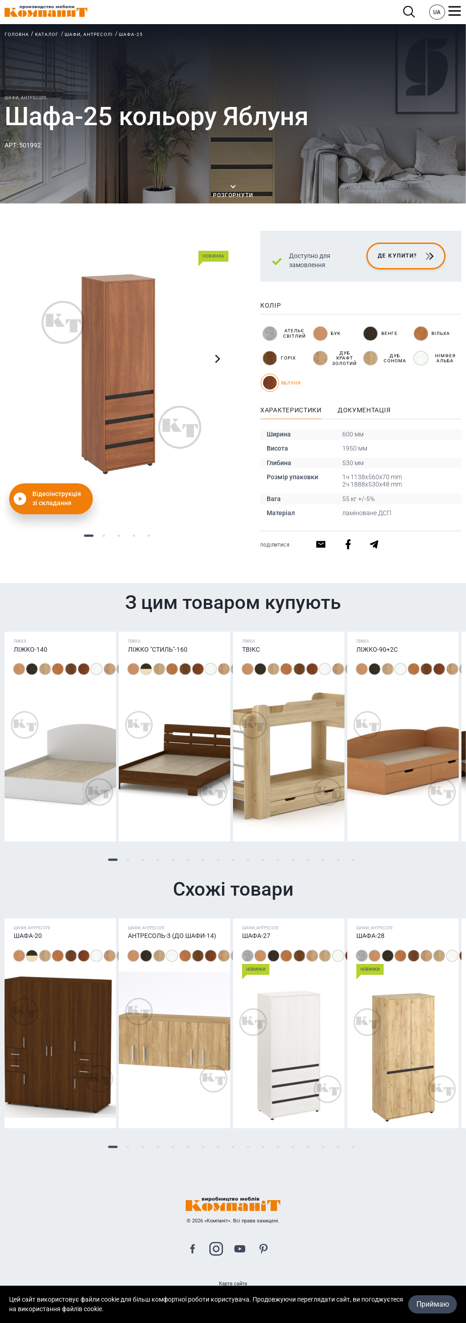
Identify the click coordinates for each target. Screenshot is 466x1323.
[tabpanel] (119, 374)
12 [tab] (278, 860)
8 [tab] (218, 860)
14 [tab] (308, 860)
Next (217, 359)
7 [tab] (203, 860)
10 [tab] (248, 860)
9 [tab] (233, 860)
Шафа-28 (370, 935)
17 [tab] (353, 860)
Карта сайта (233, 1284)
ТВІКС (251, 649)
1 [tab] (89, 535)
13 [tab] (293, 860)
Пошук (409, 12)
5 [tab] (149, 535)
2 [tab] (104, 535)
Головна (17, 34)
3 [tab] (119, 535)
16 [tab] (338, 860)
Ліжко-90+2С (377, 649)
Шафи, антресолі (89, 34)
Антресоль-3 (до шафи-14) (172, 935)
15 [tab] (323, 860)
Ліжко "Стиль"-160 (157, 649)
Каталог (47, 34)
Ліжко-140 (30, 649)
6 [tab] (188, 860)
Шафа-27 (256, 935)
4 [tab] (134, 535)
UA (437, 12)
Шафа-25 (131, 34)
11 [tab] (263, 860)
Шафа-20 (28, 935)
